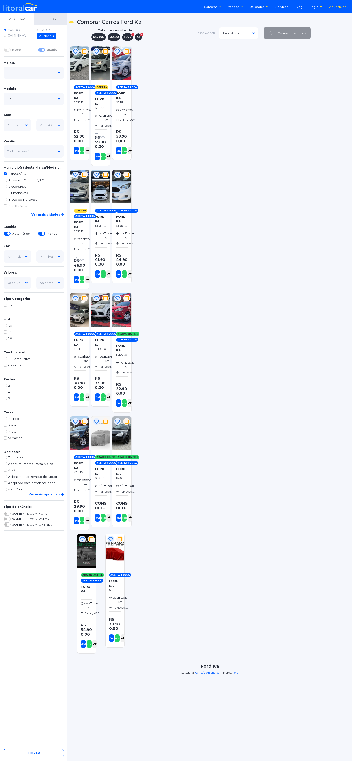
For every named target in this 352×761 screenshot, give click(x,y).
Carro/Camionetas (207, 672)
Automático (21, 233)
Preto (12, 431)
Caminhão (17, 35)
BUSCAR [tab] (50, 19)
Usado (52, 49)
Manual (52, 233)
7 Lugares (15, 457)
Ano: (7, 115)
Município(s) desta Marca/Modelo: (32, 167)
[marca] (34, 73)
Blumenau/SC (18, 193)
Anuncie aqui (339, 7)
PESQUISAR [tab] (17, 19)
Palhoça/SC (17, 174)
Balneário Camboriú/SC (26, 180)
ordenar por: (206, 33)
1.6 (10, 338)
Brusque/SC (17, 206)
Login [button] (316, 7)
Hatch (13, 305)
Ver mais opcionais (46, 494)
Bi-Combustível (19, 359)
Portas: (10, 379)
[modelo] (34, 99)
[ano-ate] (50, 125)
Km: (7, 246)
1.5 (10, 332)
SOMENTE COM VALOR (31, 519)
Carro (14, 30)
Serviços (281, 7)
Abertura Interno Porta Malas (30, 464)
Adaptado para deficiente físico (31, 483)
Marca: (9, 62)
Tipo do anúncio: (18, 507)
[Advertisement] (241, 55)
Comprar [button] (212, 7)
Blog (299, 7)
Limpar (34, 753)
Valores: (10, 272)
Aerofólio (15, 489)
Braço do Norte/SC (22, 199)
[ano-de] (17, 125)
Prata (12, 425)
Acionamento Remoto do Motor (32, 476)
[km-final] (50, 256)
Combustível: (15, 352)
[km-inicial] (17, 256)
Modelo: (10, 89)
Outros (46, 36)
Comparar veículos (287, 33)
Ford (235, 672)
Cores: (9, 412)
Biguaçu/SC (17, 186)
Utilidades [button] (259, 7)
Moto (46, 30)
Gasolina (14, 365)
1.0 (10, 325)
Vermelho (15, 438)
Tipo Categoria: (17, 299)
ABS (11, 470)
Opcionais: (12, 452)
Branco (13, 418)
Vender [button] (235, 7)
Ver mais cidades (47, 214)
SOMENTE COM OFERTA (32, 524)
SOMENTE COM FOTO (30, 513)
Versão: (10, 141)
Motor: (9, 319)
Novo (16, 49)
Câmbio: (10, 227)
